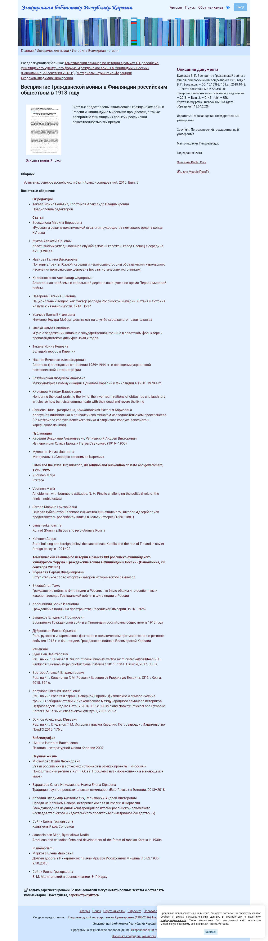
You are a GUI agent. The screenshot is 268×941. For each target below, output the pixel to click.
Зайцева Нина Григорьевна (53, 410)
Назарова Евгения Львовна (54, 296)
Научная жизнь (44, 756)
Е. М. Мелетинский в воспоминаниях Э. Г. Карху (69, 877)
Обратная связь (210, 7)
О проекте (134, 911)
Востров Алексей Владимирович (58, 673)
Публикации (42, 433)
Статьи (38, 218)
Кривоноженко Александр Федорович (62, 278)
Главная (27, 51)
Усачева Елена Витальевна (53, 315)
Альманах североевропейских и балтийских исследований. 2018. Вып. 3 (81, 182)
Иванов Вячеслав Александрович (59, 360)
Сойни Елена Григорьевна (52, 821)
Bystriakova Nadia (75, 835)
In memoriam (42, 848)
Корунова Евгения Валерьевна (56, 691)
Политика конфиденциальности (134, 936)
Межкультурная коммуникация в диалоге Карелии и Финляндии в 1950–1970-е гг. (97, 383)
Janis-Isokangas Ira (46, 525)
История (78, 51)
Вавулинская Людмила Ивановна (58, 378)
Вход (240, 7)
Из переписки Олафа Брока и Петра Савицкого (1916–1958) (79, 443)
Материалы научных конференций (104, 73)
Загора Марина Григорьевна (54, 507)
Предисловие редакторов (52, 209)
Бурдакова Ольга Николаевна (55, 785)
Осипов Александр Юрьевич (54, 719)
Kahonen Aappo (44, 539)
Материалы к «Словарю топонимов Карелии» (68, 457)
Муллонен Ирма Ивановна (53, 452)
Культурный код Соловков (53, 826)
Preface (38, 480)
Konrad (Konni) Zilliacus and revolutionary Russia (68, 530)
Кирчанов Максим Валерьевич (56, 392)
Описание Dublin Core (191, 162)
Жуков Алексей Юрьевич (52, 241)
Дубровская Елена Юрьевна (54, 631)
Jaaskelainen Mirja (46, 835)
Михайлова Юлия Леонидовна (56, 761)
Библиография (43, 738)
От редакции (42, 199)
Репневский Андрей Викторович (111, 438)
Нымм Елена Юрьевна (98, 785)
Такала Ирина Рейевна (50, 204)
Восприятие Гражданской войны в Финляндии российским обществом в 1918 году (97, 622)
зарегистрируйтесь (84, 895)
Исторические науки (53, 51)
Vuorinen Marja (43, 475)
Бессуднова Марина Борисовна (57, 223)
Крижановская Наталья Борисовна (104, 410)
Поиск (190, 7)
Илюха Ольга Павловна (51, 328)
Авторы (176, 7)
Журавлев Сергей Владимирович (58, 572)
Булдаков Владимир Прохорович (47, 78)
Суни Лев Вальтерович (50, 654)
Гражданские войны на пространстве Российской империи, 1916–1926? (89, 609)
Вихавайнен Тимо (46, 586)
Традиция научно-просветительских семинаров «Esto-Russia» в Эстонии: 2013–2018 (98, 790)
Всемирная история (103, 51)
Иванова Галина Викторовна (54, 259)
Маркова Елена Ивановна (52, 853)
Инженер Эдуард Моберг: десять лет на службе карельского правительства (92, 320)
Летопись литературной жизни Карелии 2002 (67, 748)
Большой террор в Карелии (53, 351)
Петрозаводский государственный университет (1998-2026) (109, 917)
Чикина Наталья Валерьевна (55, 743)
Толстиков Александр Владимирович (99, 204)
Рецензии (40, 649)
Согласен (210, 932)
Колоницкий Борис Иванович (55, 604)
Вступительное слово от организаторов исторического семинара (83, 577)
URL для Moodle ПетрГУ (193, 171)
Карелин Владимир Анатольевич (58, 438)
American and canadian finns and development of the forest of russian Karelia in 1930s (97, 840)
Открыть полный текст (44, 160)
